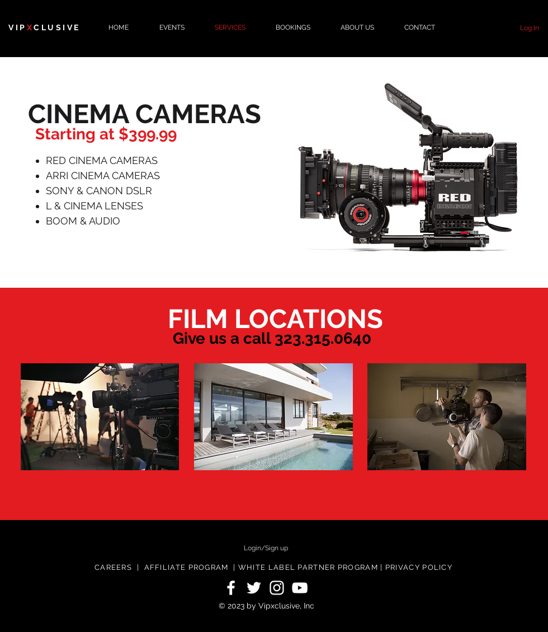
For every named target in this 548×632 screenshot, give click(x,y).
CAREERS (113, 567)
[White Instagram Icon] (276, 587)
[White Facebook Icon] (230, 587)
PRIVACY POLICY (418, 567)
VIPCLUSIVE (44, 27)
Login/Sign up (266, 548)
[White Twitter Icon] (253, 587)
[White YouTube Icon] (299, 587)
